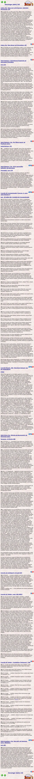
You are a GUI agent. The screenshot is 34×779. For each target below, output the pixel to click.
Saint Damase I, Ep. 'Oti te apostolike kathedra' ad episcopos (12, 167)
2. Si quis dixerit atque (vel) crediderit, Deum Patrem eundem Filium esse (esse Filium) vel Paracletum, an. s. (16, 670)
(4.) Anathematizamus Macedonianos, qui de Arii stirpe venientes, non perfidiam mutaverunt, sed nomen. (15, 251)
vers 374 (3, 64)
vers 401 (3, 745)
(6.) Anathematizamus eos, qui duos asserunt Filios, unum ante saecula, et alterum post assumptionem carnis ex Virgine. (17, 258)
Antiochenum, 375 (6, 146)
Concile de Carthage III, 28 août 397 (11, 573)
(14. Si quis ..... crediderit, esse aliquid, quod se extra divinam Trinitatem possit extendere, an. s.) (16, 719)
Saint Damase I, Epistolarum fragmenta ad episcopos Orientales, (13, 61)
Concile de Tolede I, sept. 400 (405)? (11, 594)
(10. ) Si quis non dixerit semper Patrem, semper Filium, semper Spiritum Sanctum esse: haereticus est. (17, 282)
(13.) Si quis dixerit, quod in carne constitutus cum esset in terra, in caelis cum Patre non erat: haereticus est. (17, 294)
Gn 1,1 (16, 699)
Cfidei (2, 372)
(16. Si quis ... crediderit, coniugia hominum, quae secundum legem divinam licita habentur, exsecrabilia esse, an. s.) (16, 726)
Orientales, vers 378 (7, 170)
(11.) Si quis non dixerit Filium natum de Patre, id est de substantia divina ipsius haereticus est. (15, 286)
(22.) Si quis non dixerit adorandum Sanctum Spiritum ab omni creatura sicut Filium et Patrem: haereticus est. (16, 335)
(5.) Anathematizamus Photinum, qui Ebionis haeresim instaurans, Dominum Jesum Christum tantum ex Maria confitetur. (15, 255)
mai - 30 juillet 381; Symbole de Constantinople (15, 197)
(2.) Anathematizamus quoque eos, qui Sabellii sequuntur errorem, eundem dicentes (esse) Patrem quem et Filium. (15, 243)
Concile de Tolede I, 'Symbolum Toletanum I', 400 (15, 662)
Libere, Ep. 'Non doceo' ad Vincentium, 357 (14, 45)
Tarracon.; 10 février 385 (8, 439)
